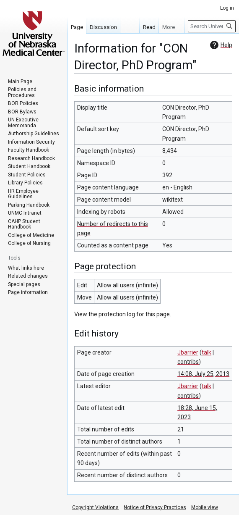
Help (220, 45)
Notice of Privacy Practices (155, 507)
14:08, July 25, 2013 (203, 373)
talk (206, 352)
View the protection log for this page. (122, 314)
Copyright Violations (95, 507)
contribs (188, 361)
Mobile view (204, 507)
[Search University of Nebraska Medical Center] (212, 26)
